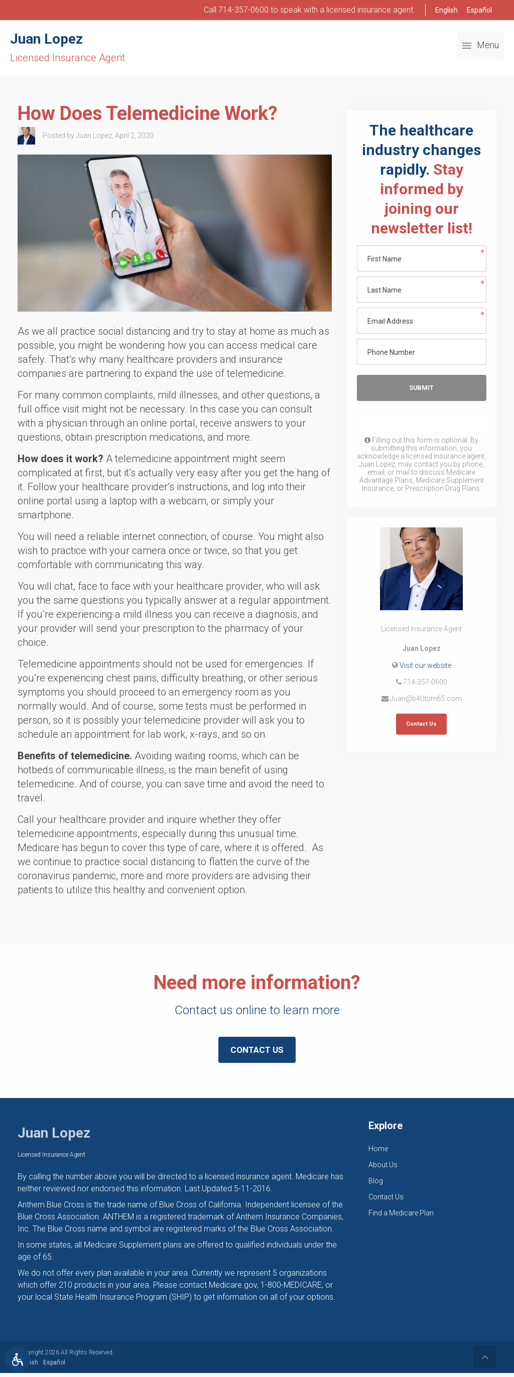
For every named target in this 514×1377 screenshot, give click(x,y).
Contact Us (421, 726)
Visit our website (425, 666)
